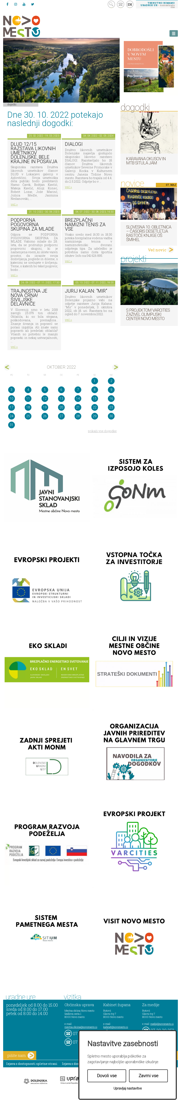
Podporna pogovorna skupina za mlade (32, 224)
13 (61, 398)
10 (11, 398)
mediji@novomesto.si (162, 1023)
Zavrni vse (148, 1075)
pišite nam (20, 1055)
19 (45, 407)
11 (28, 398)
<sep (7, 367)
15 (95, 398)
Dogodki (12, 104)
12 (45, 398)
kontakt (120, 4)
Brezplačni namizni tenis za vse (85, 224)
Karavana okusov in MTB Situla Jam (146, 160)
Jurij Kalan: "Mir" (86, 291)
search (111, 4)
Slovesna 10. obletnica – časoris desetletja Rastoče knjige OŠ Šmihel (148, 233)
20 (61, 407)
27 (61, 416)
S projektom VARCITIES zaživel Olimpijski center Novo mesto (148, 314)
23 (111, 407)
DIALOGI (74, 144)
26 (45, 416)
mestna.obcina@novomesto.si (81, 1027)
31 (11, 425)
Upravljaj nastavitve (128, 1088)
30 (111, 416)
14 (78, 398)
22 (95, 407)
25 (28, 416)
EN (130, 4)
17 (11, 407)
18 (28, 407)
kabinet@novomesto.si (115, 1027)
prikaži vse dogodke (102, 431)
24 (11, 416)
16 (111, 398)
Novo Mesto (31, 26)
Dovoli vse (107, 1075)
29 (95, 416)
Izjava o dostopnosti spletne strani (31, 1064)
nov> (115, 367)
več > (14, 204)
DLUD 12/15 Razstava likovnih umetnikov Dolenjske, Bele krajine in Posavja (34, 152)
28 (78, 416)
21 (78, 407)
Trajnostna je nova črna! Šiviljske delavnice (29, 297)
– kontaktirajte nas (157, 4)
